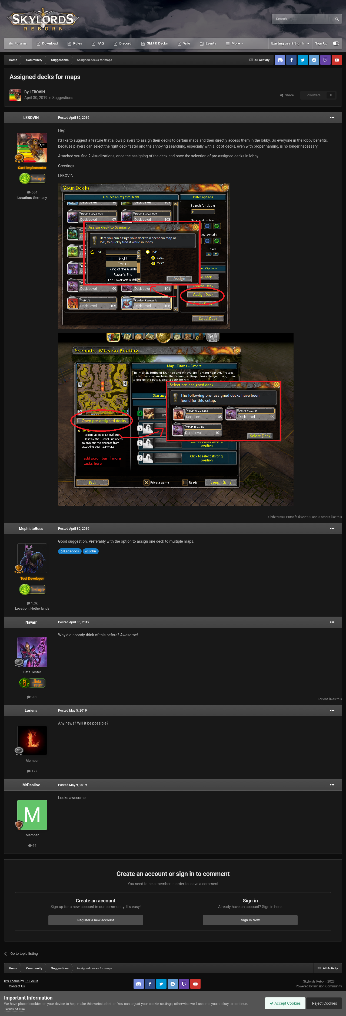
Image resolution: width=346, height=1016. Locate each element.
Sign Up (321, 43)
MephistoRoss (31, 528)
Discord (124, 43)
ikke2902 (304, 517)
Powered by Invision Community (319, 986)
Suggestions (62, 98)
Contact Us (17, 986)
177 (32, 771)
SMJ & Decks (157, 43)
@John (90, 551)
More (236, 43)
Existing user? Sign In (290, 43)
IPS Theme (12, 981)
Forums (20, 43)
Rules (77, 43)
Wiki (186, 43)
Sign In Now (250, 920)
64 (32, 846)
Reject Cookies (323, 1003)
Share (287, 95)
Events (210, 43)
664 (32, 192)
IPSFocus (31, 981)
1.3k (32, 603)
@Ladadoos (70, 551)
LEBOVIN (37, 92)
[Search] (289, 19)
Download (49, 43)
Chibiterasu (276, 517)
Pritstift (291, 517)
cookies (35, 1004)
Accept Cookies (282, 1003)
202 (32, 697)
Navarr (31, 622)
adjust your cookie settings (151, 1004)
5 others (324, 517)
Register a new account (95, 920)
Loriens (323, 699)
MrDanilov (31, 785)
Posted (73, 118)
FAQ (100, 43)
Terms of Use (14, 1009)
